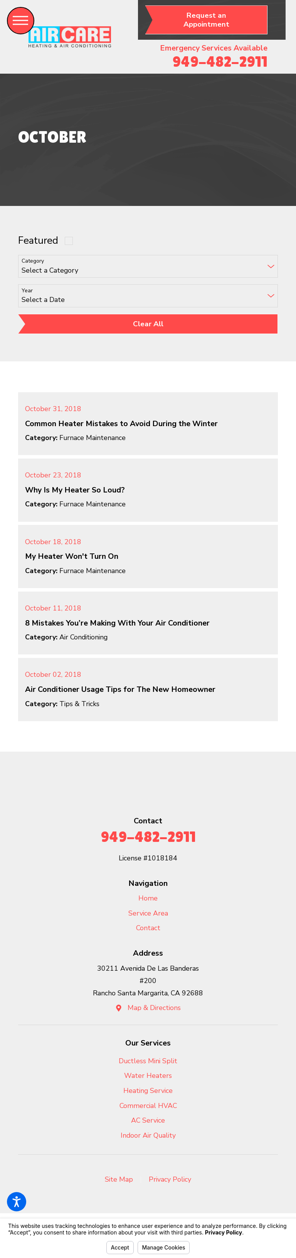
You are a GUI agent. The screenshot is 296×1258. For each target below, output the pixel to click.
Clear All (148, 324)
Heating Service (148, 1090)
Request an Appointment (206, 19)
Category (33, 261)
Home (148, 898)
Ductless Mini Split (148, 1061)
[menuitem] (148, 898)
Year (27, 291)
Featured (38, 240)
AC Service (148, 1120)
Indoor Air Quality (148, 1135)
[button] (16, 1201)
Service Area (148, 913)
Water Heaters (148, 1075)
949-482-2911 (219, 61)
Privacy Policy (170, 1179)
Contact (148, 928)
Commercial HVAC (148, 1105)
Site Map (119, 1179)
